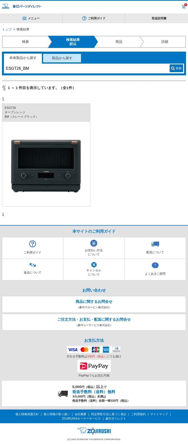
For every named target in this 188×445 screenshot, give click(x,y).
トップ (7, 29)
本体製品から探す (23, 58)
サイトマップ (159, 414)
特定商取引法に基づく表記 (108, 414)
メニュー (31, 18)
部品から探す (62, 58)
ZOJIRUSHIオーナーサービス (81, 418)
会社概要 (80, 414)
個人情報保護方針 (27, 414)
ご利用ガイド (97, 18)
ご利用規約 (138, 414)
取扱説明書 (159, 18)
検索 (179, 68)
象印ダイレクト (116, 418)
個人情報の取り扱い (57, 414)
